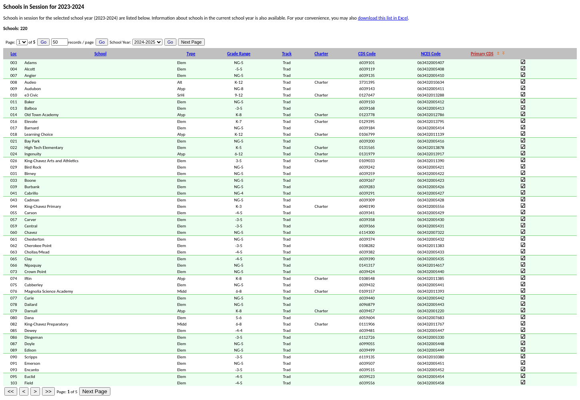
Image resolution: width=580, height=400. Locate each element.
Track (287, 53)
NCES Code (430, 53)
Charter (321, 53)
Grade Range (238, 53)
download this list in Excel (383, 18)
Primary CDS (482, 53)
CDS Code (367, 53)
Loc (14, 53)
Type (191, 53)
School (100, 53)
